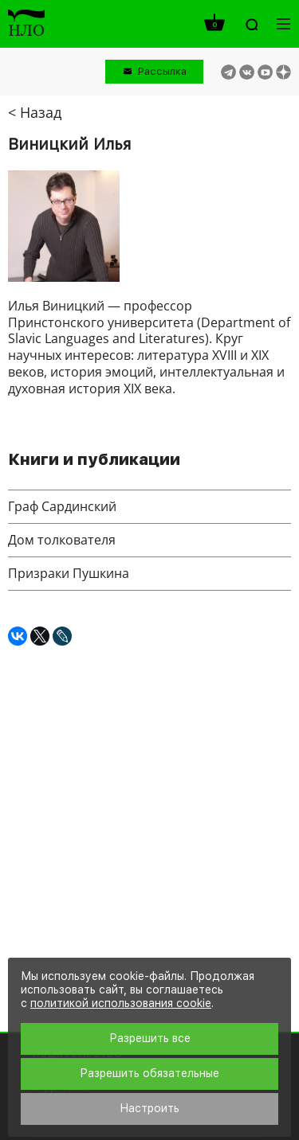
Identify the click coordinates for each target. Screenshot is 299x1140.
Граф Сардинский (62, 506)
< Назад (34, 112)
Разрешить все (150, 1038)
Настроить (149, 1108)
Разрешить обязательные (149, 1073)
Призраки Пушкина (68, 573)
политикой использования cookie (120, 1003)
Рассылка (162, 71)
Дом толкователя (62, 540)
